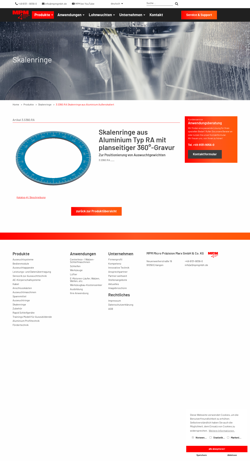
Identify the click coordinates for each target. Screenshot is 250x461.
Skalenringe (44, 104)
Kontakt (156, 15)
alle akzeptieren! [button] (217, 449)
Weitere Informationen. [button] (222, 431)
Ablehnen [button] (232, 455)
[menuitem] (116, 4)
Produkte (42, 15)
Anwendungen (69, 15)
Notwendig (200, 437)
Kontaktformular (205, 154)
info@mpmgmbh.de (54, 3)
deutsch (115, 3)
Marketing (234, 437)
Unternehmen (130, 15)
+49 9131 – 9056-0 (26, 3)
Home (16, 104)
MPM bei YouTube (83, 3)
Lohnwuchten (100, 15)
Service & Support (199, 15)
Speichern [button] (201, 455)
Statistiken (218, 437)
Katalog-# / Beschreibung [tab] (31, 197)
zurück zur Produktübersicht (96, 399)
